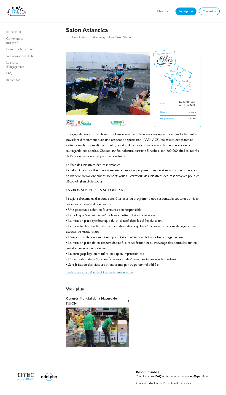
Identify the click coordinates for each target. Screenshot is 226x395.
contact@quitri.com (196, 376)
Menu (163, 11)
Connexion (209, 11)
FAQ (158, 376)
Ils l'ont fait (71, 37)
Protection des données (177, 383)
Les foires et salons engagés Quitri (96, 37)
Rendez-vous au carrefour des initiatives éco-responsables (99, 272)
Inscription (186, 11)
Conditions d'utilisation (149, 383)
